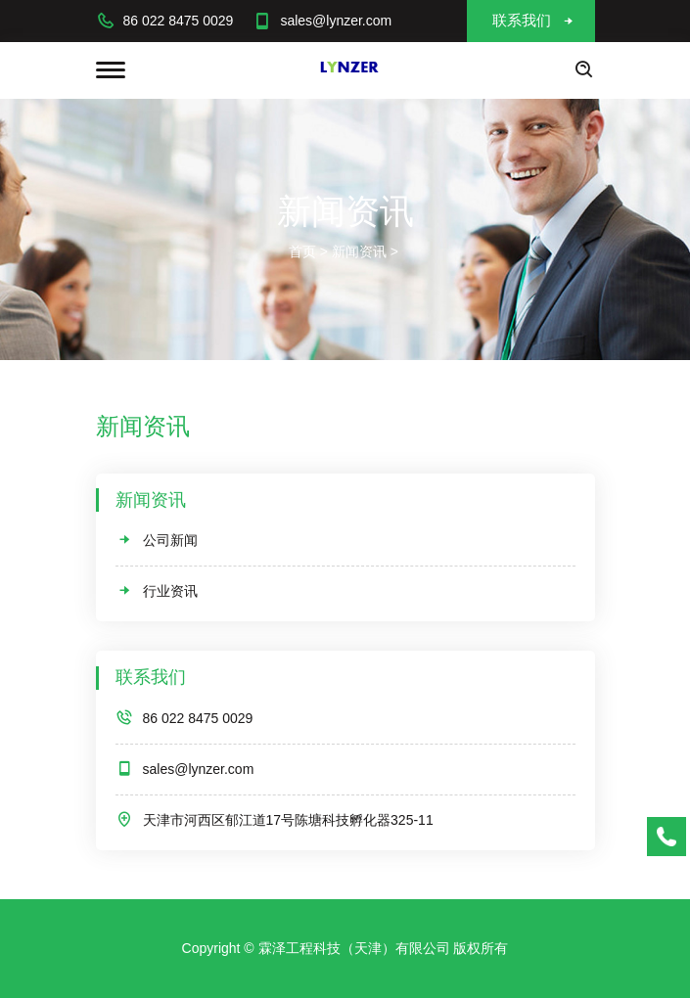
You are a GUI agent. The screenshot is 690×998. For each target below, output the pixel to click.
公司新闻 (156, 539)
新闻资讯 (359, 251)
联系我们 (533, 20)
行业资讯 (156, 590)
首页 (302, 251)
